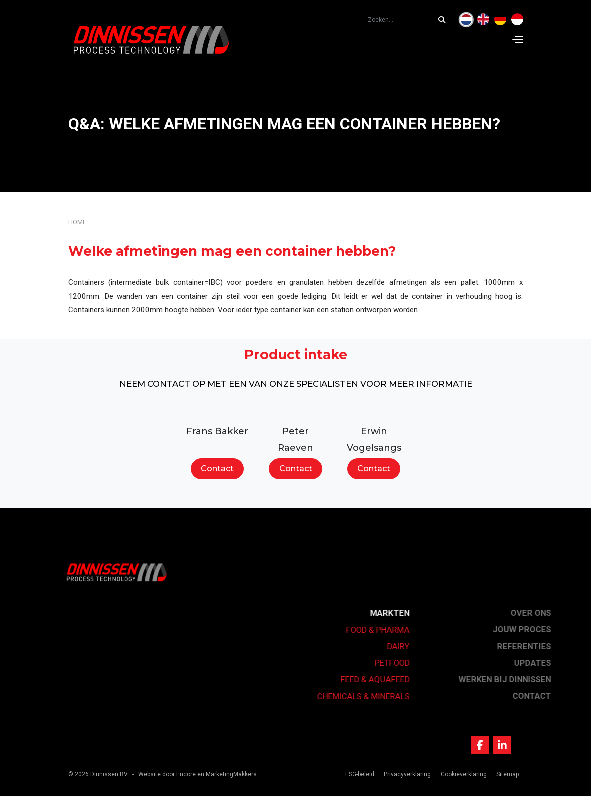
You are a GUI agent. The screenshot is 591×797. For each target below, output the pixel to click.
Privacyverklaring (407, 775)
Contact (217, 468)
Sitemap (507, 775)
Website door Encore (167, 775)
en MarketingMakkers (227, 775)
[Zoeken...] (444, 20)
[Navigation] (517, 39)
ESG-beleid (359, 775)
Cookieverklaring (463, 775)
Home (77, 222)
